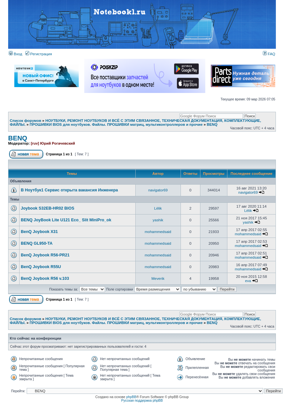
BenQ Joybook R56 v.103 (45, 278)
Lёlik (158, 208)
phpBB (131, 397)
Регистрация (38, 54)
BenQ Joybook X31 (39, 231)
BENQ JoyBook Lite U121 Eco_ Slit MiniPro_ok (66, 220)
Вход (15, 54)
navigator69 (158, 190)
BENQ (212, 124)
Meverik (158, 278)
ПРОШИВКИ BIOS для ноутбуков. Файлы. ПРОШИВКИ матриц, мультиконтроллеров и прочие (116, 124)
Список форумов (25, 121)
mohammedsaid (158, 232)
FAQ (269, 54)
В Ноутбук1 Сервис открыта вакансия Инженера (69, 190)
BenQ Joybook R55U (41, 267)
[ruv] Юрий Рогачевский (53, 143)
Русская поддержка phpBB (142, 400)
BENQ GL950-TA (36, 243)
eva (248, 281)
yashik (158, 220)
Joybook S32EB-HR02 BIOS (47, 208)
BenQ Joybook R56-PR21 (45, 255)
